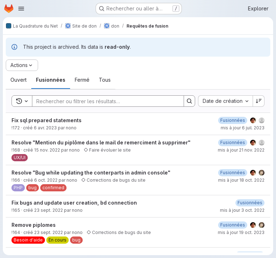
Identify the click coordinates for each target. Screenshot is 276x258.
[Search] (104, 101)
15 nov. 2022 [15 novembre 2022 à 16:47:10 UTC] (47, 150)
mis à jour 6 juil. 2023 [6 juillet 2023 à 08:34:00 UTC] (242, 127)
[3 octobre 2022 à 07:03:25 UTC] (232, 225)
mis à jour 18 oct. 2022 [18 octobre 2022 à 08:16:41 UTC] (241, 180)
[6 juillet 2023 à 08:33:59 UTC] (232, 120)
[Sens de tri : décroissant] (258, 101)
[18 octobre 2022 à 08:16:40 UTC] (232, 172)
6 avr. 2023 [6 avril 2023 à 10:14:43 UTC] (45, 127)
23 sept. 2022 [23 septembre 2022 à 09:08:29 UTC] (48, 210)
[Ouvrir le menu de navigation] (21, 8)
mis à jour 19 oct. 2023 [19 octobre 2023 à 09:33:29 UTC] (241, 232)
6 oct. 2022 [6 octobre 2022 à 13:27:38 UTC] (46, 180)
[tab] (18, 80)
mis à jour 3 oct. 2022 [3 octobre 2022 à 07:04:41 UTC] (242, 210)
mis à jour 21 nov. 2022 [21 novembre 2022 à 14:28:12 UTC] (241, 150)
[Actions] (22, 65)
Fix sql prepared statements (47, 120)
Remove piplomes (34, 225)
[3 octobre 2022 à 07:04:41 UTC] (249, 202)
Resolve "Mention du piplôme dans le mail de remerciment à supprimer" (101, 142)
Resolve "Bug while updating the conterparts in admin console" (91, 172)
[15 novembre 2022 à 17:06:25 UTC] (232, 142)
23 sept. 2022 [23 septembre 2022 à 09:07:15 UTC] (48, 232)
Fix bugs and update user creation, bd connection (74, 203)
